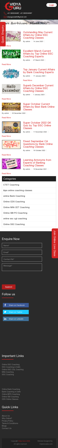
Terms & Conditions (10, 423)
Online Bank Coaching (11, 389)
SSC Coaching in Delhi (11, 367)
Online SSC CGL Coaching (13, 370)
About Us (6, 416)
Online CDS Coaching (14, 201)
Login (51, 5)
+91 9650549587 (26, 13)
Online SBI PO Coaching (15, 213)
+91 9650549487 (13, 13)
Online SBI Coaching (10, 397)
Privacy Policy (7, 421)
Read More (6, 64)
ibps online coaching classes (17, 190)
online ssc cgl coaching (15, 218)
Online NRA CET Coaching (16, 207)
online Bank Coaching (14, 196)
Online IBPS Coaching (11, 394)
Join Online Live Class (54, 243)
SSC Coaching (8, 374)
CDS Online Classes (10, 399)
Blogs (4, 426)
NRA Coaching (8, 372)
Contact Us (7, 428)
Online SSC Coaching (14, 224)
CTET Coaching (11, 185)
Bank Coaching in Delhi (11, 392)
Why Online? (7, 418)
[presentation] (21, 278)
